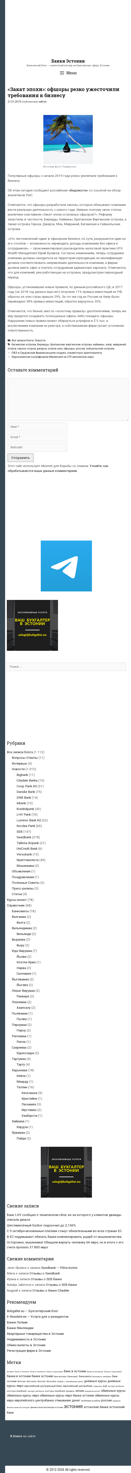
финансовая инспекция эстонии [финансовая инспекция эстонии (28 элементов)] (46, 1407)
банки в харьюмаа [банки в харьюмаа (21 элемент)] (113, 1372)
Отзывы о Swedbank (45, 1273)
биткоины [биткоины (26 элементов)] (32, 1381)
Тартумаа (19, 1059)
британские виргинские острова (71, 344)
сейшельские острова (100, 348)
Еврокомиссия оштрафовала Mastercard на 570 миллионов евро (53, 356)
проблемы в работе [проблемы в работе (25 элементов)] (90, 1401)
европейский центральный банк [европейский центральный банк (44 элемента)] (43, 1386)
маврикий (119, 344)
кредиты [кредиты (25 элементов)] (70, 1391)
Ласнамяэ (28, 1104)
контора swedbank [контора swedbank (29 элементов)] (17, 1391)
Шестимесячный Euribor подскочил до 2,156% (41, 1225)
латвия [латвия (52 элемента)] (79, 1390)
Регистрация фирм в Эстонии (29, 1351)
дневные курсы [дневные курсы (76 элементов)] (95, 1381)
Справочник (16, 905)
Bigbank (22, 775)
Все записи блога (22, 340)
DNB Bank (24, 797)
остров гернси (17, 348)
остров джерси (37, 348)
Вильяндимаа (22, 928)
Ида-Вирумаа (22, 951)
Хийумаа (18, 1121)
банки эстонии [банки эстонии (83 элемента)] (42, 1376)
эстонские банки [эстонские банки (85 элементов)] (96, 1407)
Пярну (21, 1030)
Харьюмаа (19, 1070)
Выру (20, 945)
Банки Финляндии (20, 1328)
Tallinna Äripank (28, 843)
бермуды (43, 344)
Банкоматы (20, 911)
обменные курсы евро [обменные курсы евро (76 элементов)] (23, 1395)
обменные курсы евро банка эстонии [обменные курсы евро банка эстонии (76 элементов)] (67, 1395)
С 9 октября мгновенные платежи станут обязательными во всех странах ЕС (64, 1231)
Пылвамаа (20, 1013)
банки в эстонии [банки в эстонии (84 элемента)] (19, 1376)
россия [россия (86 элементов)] (106, 1400)
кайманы (98, 344)
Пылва (22, 1019)
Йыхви (21, 957)
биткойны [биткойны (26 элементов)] (51, 1381)
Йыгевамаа (20, 979)
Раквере (23, 996)
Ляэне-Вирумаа (23, 991)
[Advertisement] (68, 34)
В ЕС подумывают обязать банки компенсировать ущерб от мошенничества (64, 1237)
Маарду (22, 1082)
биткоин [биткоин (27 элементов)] (21, 1381)
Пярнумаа (19, 1025)
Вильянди (24, 934)
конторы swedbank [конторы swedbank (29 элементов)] (55, 1391)
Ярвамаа (18, 1133)
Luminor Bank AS (29, 820)
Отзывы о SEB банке (46, 1279)
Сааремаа (19, 1047)
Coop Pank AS (27, 786)
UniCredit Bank (27, 849)
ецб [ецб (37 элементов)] (105, 1386)
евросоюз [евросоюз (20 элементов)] (97, 1386)
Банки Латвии (17, 1322)
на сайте (22, 1436)
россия (80, 348)
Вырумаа (18, 939)
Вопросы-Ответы (25, 758)
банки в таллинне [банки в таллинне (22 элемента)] (95, 1371)
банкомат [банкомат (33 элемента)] (72, 1376)
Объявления (21, 871)
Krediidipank (25, 809)
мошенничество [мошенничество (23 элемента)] (92, 1391)
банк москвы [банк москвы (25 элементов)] (60, 1376)
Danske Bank (26, 792)
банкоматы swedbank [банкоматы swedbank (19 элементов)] (101, 1377)
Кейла (21, 1076)
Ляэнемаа (19, 1002)
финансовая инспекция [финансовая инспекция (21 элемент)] (18, 1407)
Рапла (21, 1042)
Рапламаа (19, 1036)
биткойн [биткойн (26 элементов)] (41, 1381)
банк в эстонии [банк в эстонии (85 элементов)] (75, 1371)
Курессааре (25, 1053)
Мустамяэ (29, 1110)
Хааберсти (29, 1116)
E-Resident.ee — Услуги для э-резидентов (38, 1317)
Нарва (21, 968)
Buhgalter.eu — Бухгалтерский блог (32, 1311)
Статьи (17, 894)
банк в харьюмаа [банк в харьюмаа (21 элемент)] (55, 1372)
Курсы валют (17, 900)
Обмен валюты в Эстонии (26, 1345)
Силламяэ (24, 974)
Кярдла (22, 1127)
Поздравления (23, 877)
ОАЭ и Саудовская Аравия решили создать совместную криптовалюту (57, 352)
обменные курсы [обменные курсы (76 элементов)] (113, 1390)
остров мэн (55, 348)
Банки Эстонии (68, 61)
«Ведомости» (78, 190)
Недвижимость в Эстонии (26, 1339)
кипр (109, 344)
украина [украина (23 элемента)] (116, 1401)
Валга (21, 922)
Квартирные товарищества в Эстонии (35, 1334)
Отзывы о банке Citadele (50, 1290)
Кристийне (29, 1098)
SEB (19, 832)
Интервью (19, 763)
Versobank (24, 854)
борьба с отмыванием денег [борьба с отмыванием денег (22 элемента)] (70, 1381)
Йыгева (22, 985)
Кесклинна (29, 1093)
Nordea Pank (26, 826)
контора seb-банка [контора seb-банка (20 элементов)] (116, 1386)
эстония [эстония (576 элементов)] (73, 1406)
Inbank (21, 803)
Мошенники (25, 866)
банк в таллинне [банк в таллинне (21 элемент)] (38, 1372)
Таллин (22, 1087)
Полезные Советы (25, 883)
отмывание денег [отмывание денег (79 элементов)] (67, 1400)
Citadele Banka (27, 780)
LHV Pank (24, 814)
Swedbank (24, 837)
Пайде (21, 1138)
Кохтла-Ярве (26, 962)
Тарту (21, 1064)
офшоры (69, 348)
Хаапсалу (24, 1008)
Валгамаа (19, 917)
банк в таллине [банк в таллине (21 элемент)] (22, 1372)
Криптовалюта (28, 860)
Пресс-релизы (23, 888)
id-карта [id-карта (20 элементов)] (10, 1372)
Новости (40, 340)
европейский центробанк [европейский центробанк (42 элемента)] (78, 1386)
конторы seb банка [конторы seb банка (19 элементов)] (35, 1391)
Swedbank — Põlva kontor (59, 1268)
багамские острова (24, 344)
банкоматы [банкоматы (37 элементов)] (85, 1376)
